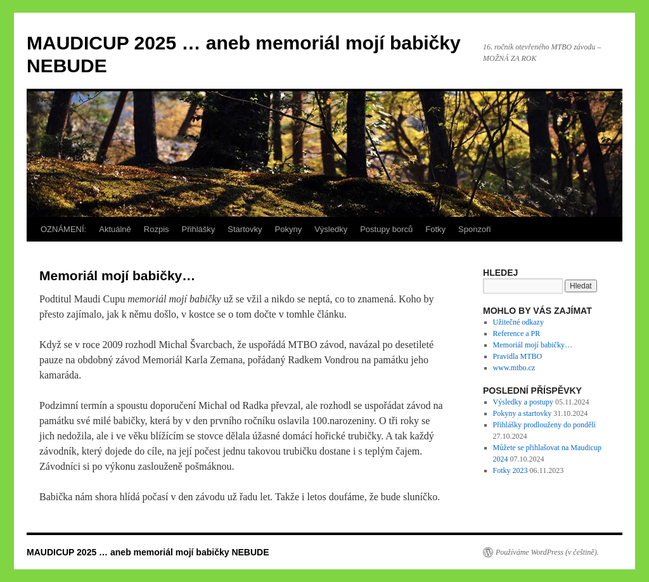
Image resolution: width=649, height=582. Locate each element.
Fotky (435, 229)
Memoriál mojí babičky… (532, 344)
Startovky (245, 229)
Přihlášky (198, 229)
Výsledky (330, 229)
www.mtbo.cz (514, 367)
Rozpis (156, 229)
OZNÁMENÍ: (63, 229)
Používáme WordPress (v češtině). (547, 552)
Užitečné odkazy (518, 322)
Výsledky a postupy (523, 402)
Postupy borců (386, 229)
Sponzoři (474, 229)
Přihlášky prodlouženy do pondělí (544, 424)
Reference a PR (517, 333)
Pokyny (288, 229)
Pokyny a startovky (522, 413)
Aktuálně (115, 229)
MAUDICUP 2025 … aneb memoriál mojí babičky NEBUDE (148, 552)
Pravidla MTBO (518, 356)
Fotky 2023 (510, 470)
